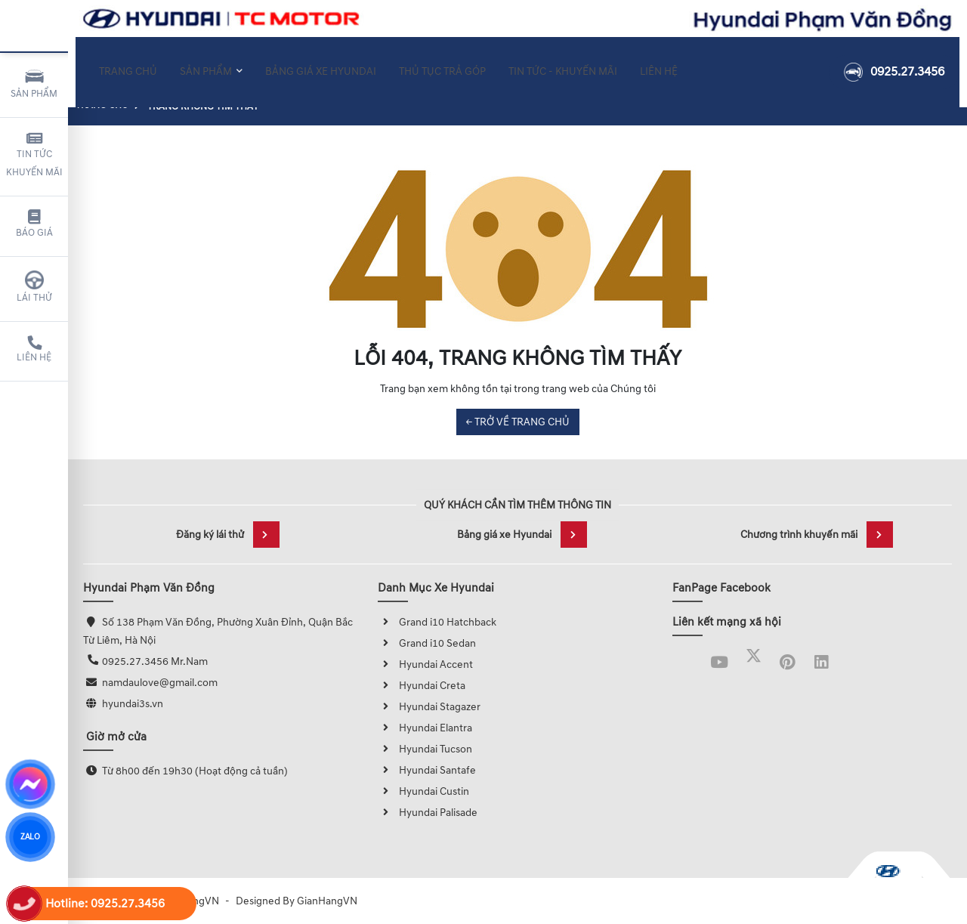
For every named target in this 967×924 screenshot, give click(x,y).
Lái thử (34, 287)
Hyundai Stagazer (429, 706)
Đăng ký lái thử (228, 534)
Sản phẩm (34, 83)
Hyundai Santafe (427, 770)
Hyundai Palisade (427, 812)
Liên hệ (34, 349)
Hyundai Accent (425, 664)
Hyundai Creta (421, 685)
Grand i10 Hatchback (437, 622)
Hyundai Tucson (425, 749)
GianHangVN (327, 901)
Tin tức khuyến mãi (34, 154)
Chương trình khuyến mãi (816, 534)
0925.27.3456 (894, 62)
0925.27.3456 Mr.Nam (155, 661)
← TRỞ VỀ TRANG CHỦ (518, 422)
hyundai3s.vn (132, 703)
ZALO (30, 836)
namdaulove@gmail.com (160, 682)
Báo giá (34, 224)
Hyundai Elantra (425, 728)
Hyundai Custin (423, 791)
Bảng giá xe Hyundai (522, 534)
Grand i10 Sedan (427, 643)
